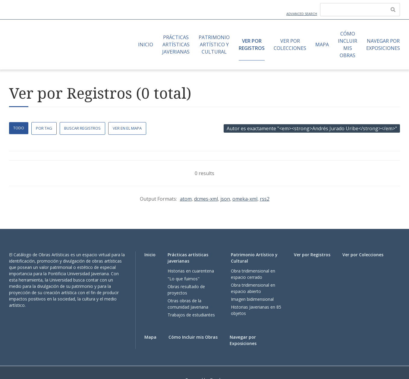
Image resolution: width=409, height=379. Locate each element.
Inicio (145, 44)
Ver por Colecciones (290, 44)
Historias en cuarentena (191, 271)
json (225, 199)
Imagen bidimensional (252, 299)
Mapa (322, 44)
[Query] (360, 9)
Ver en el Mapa (127, 128)
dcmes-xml (206, 199)
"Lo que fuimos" (184, 279)
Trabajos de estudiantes (191, 315)
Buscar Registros (82, 128)
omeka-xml (244, 199)
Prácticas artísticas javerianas (176, 44)
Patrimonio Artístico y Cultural (214, 44)
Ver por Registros (252, 44)
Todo (18, 128)
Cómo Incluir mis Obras (347, 44)
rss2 (264, 199)
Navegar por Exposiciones (383, 44)
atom (186, 199)
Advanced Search (301, 13)
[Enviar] (393, 9)
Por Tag (44, 128)
